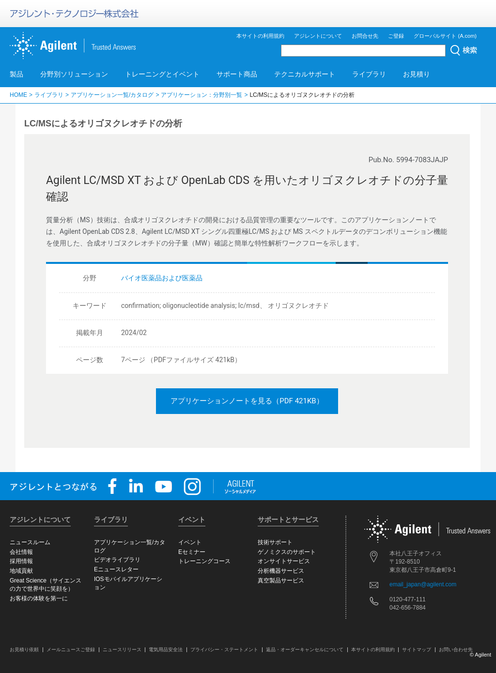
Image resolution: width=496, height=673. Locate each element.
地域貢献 (21, 570)
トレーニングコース (204, 561)
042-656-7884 (407, 607)
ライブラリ (369, 74)
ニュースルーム (30, 542)
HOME (18, 95)
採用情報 (21, 561)
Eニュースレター (116, 569)
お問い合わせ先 (456, 649)
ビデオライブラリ (117, 559)
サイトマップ (416, 649)
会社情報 (21, 552)
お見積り (416, 74)
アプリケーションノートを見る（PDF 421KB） (246, 401)
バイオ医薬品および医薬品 (161, 278)
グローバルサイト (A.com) (445, 36)
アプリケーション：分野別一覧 (201, 95)
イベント (190, 542)
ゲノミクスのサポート (287, 552)
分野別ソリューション (74, 74)
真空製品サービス (281, 580)
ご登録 (396, 36)
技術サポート (275, 542)
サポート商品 (237, 74)
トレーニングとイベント (162, 74)
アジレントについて (318, 36)
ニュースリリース (122, 649)
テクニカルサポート (304, 74)
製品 (16, 74)
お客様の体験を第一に (39, 598)
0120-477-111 (407, 599)
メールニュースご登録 (70, 649)
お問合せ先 (365, 36)
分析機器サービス (281, 570)
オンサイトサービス (284, 561)
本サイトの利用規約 (260, 36)
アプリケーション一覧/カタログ (112, 95)
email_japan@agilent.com (422, 584)
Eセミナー (191, 552)
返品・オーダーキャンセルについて (304, 649)
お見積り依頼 (24, 649)
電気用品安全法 (166, 649)
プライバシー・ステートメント (224, 649)
